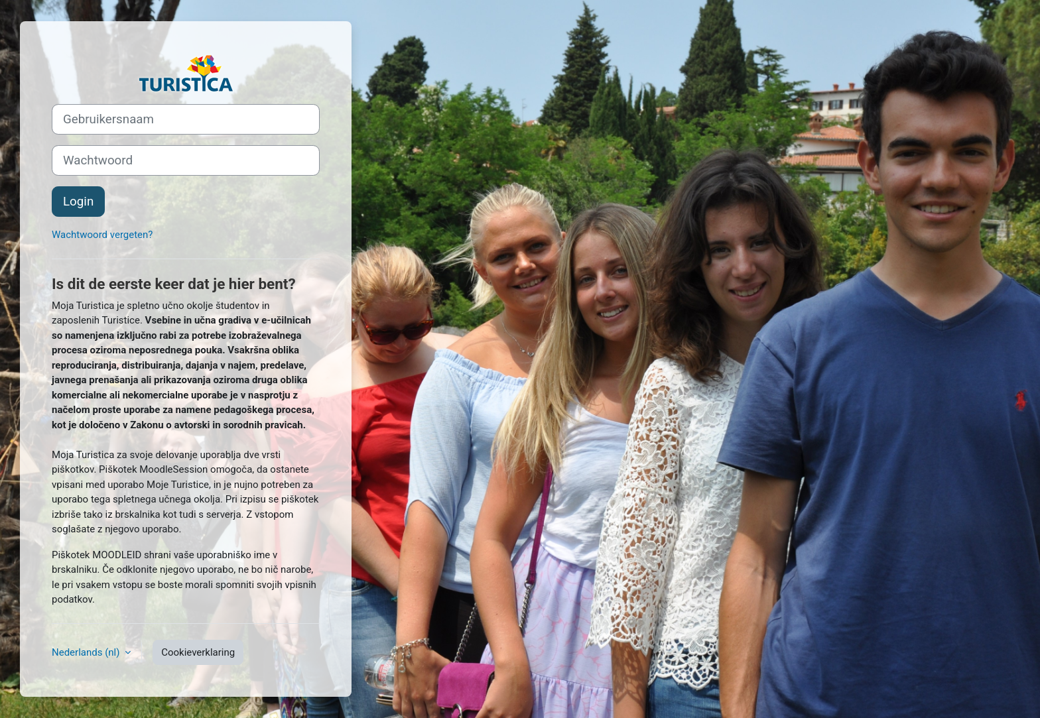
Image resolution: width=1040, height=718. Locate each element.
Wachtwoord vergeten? (102, 235)
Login (78, 201)
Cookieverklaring (198, 652)
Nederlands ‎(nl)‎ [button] (87, 652)
